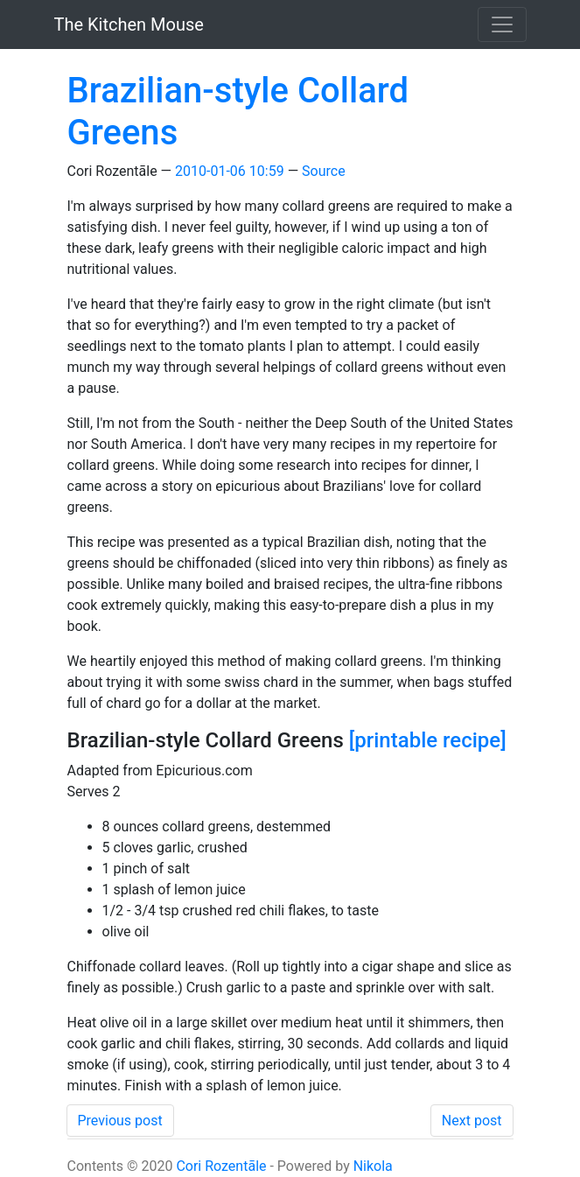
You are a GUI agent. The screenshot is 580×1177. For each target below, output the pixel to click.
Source (324, 171)
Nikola (373, 1166)
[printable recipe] (428, 740)
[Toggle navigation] (502, 24)
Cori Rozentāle (221, 1166)
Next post (472, 1120)
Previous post (120, 1120)
